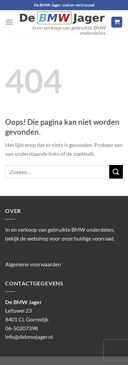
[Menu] (9, 22)
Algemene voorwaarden (33, 264)
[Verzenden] (116, 171)
